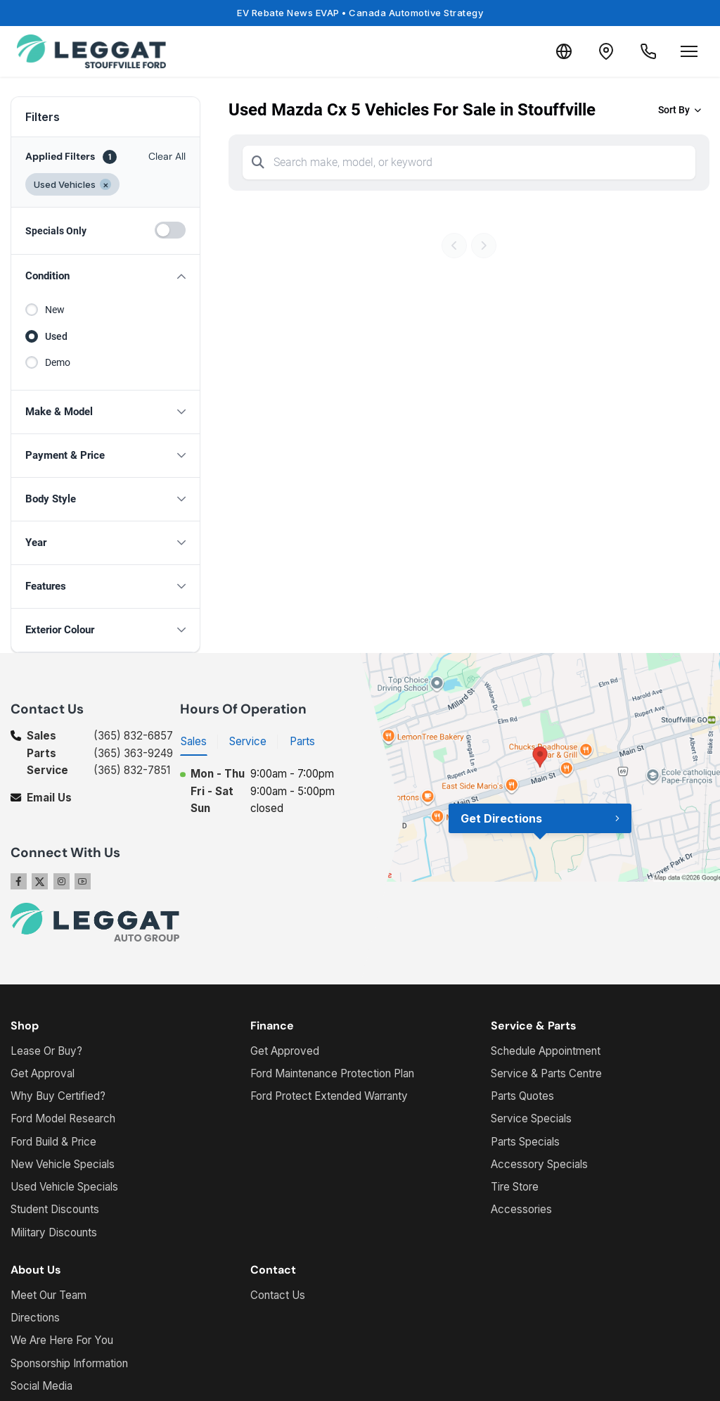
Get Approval (43, 1073)
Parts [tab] (302, 741)
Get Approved (284, 1051)
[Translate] (563, 51)
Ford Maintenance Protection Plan (332, 1073)
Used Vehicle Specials (64, 1186)
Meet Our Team (48, 1295)
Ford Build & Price (53, 1141)
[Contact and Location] (606, 51)
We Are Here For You (62, 1340)
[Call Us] (648, 51)
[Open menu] (689, 51)
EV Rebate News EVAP (360, 12)
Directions (35, 1317)
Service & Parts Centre (546, 1073)
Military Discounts (54, 1232)
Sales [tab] (194, 741)
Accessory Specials (539, 1164)
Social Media (41, 1386)
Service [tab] (247, 741)
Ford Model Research (63, 1118)
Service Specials (531, 1118)
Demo (57, 362)
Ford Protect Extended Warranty (329, 1096)
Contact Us (277, 1295)
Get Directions (501, 818)
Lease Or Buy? (46, 1051)
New (55, 309)
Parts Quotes (522, 1096)
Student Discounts (55, 1209)
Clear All (167, 156)
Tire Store (515, 1186)
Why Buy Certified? (58, 1096)
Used (56, 336)
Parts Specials (525, 1141)
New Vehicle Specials (63, 1164)
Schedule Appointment (545, 1051)
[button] (105, 276)
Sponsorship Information (69, 1363)
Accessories (521, 1209)
